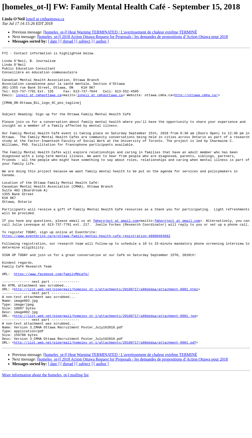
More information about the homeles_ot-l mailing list (45, 433)
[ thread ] (67, 41)
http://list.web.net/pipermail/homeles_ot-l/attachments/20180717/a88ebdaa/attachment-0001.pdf (105, 401)
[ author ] (101, 41)
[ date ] (53, 41)
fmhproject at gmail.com (116, 254)
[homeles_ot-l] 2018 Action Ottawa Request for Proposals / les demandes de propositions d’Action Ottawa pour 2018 (132, 37)
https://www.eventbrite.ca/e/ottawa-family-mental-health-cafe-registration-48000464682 (86, 273)
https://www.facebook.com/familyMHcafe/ (51, 318)
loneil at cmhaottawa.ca (45, 19)
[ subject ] (84, 41)
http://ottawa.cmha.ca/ (196, 104)
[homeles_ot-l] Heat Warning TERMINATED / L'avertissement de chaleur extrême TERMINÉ (120, 32)
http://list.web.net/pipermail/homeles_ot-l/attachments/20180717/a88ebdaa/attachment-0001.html (106, 337)
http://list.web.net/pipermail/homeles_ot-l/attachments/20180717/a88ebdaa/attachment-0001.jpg (105, 369)
